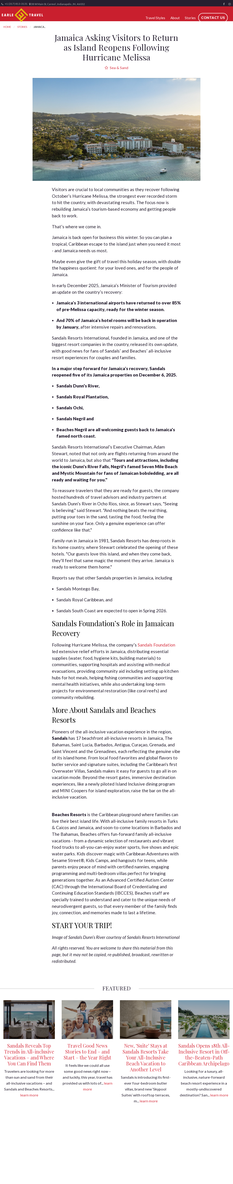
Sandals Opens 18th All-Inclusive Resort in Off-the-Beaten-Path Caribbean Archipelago (204, 1054)
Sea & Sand (116, 67)
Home (7, 26)
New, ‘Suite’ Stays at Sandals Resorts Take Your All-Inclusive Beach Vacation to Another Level (146, 1057)
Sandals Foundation (156, 644)
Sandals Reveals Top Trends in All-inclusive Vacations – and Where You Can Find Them (29, 1054)
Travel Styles (155, 18)
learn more (29, 1095)
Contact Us (213, 18)
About (175, 18)
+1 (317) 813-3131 (14, 3)
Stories (190, 18)
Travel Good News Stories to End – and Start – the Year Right (87, 1051)
